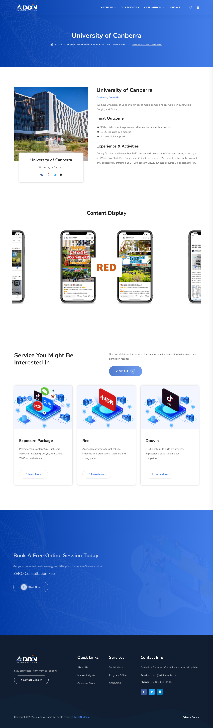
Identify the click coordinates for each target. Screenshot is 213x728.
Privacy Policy (191, 717)
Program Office (117, 675)
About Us (107, 7)
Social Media (116, 667)
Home (56, 44)
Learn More (33, 474)
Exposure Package (36, 440)
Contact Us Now (31, 679)
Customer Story (116, 44)
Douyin (152, 440)
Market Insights (86, 675)
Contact (174, 7)
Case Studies (152, 7)
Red (86, 440)
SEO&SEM (115, 683)
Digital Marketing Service (84, 44)
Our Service (129, 7)
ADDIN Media (82, 717)
